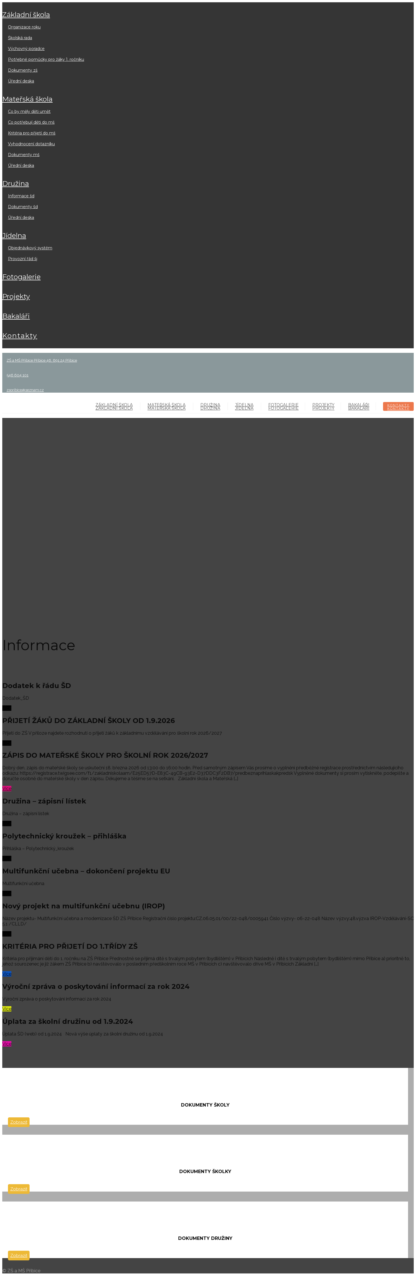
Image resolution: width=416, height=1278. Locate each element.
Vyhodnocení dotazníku (31, 143)
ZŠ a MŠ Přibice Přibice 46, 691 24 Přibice (42, 360)
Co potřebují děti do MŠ (31, 122)
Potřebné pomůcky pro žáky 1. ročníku (46, 59)
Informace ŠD (21, 195)
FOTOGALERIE (21, 277)
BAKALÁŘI (16, 316)
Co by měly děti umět (29, 111)
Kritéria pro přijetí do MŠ (31, 133)
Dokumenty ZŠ (23, 70)
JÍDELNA (14, 235)
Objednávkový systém (30, 247)
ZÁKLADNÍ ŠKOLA (26, 15)
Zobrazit (18, 1122)
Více (6, 708)
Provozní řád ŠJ (22, 258)
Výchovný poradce (26, 48)
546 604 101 (17, 375)
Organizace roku (24, 27)
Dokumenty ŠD (23, 206)
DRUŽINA (15, 183)
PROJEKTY (16, 296)
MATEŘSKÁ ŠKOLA (27, 99)
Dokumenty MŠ (23, 154)
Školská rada (20, 37)
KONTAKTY (19, 336)
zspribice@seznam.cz (25, 390)
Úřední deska (21, 81)
